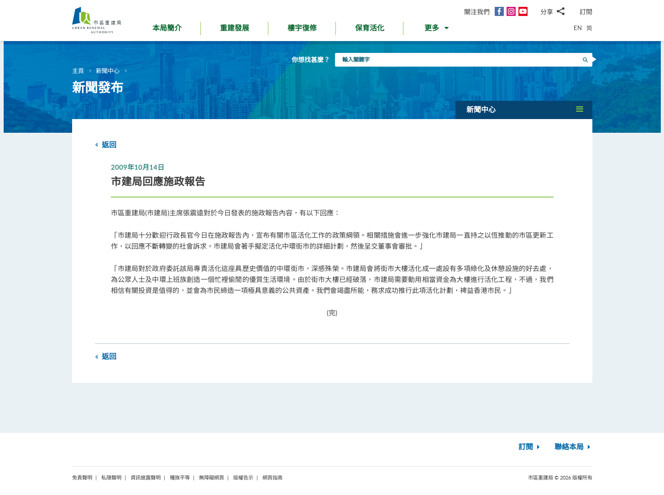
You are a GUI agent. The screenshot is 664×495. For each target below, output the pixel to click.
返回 (105, 145)
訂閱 (586, 11)
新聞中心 (108, 71)
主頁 (78, 71)
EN (578, 28)
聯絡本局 (573, 447)
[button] (437, 30)
